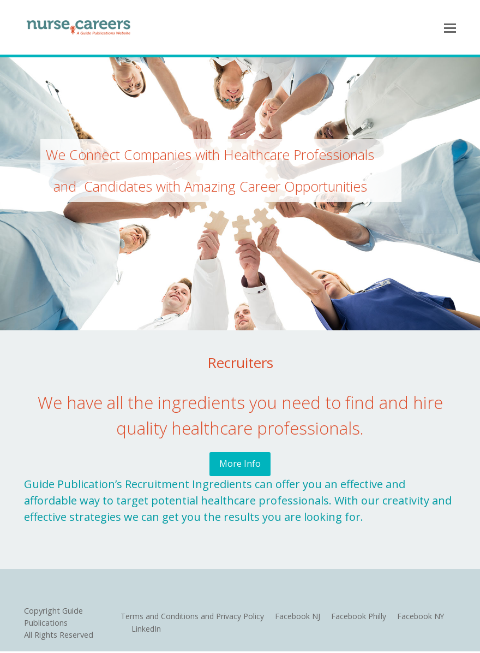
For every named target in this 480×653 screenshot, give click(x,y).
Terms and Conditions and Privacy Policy (192, 618)
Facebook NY (424, 618)
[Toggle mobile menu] (450, 27)
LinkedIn (145, 630)
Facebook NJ (300, 618)
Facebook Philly (361, 618)
